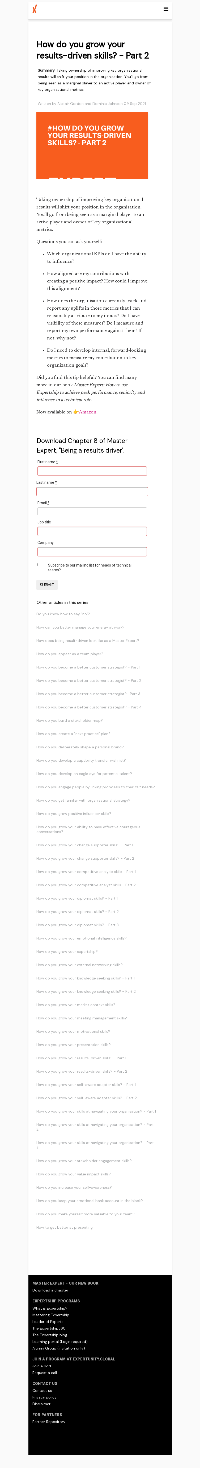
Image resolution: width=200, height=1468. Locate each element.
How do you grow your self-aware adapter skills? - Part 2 (86, 1098)
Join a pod (41, 1366)
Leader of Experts (47, 1321)
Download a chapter (50, 1290)
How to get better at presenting (64, 1227)
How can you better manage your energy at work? (80, 627)
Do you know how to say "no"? (63, 614)
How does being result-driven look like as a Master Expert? (87, 640)
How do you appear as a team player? (69, 653)
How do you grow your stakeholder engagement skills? (84, 1160)
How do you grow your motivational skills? (73, 1031)
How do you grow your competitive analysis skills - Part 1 (86, 871)
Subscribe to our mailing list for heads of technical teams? (89, 567)
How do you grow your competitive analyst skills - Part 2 (86, 885)
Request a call (44, 1372)
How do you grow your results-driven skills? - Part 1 (81, 1058)
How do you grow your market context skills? (75, 1004)
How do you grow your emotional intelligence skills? (81, 938)
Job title (44, 522)
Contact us (42, 1390)
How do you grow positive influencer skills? (73, 813)
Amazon (87, 412)
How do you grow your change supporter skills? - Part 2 (85, 858)
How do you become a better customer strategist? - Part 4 (89, 707)
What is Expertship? (49, 1308)
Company (45, 542)
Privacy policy (44, 1397)
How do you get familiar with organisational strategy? (83, 800)
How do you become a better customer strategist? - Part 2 (88, 680)
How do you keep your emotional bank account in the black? (89, 1200)
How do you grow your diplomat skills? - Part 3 (77, 924)
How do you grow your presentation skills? (73, 1044)
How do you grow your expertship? (67, 951)
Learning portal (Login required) (60, 1341)
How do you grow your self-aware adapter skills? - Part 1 (86, 1084)
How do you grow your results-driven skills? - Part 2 (81, 1071)
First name (47, 462)
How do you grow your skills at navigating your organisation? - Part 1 (96, 1111)
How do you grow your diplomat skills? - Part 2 (77, 911)
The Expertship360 (49, 1328)
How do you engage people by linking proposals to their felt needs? (95, 787)
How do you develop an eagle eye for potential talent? (84, 773)
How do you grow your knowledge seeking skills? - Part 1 (85, 978)
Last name (46, 482)
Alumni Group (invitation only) (58, 1348)
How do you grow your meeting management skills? (81, 1018)
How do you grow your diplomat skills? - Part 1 (77, 898)
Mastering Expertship (50, 1315)
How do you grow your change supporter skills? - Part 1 (84, 845)
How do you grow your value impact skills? (73, 1174)
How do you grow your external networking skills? (79, 964)
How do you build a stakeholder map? (69, 720)
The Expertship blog (49, 1334)
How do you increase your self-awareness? (74, 1187)
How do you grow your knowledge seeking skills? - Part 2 (86, 991)
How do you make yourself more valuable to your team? (85, 1214)
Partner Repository (48, 1421)
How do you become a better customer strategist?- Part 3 (88, 693)
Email (43, 503)
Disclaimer (41, 1403)
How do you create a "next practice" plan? (73, 733)
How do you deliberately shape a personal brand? (80, 747)
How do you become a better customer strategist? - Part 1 (88, 667)
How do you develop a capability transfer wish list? (81, 760)
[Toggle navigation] (166, 9)
